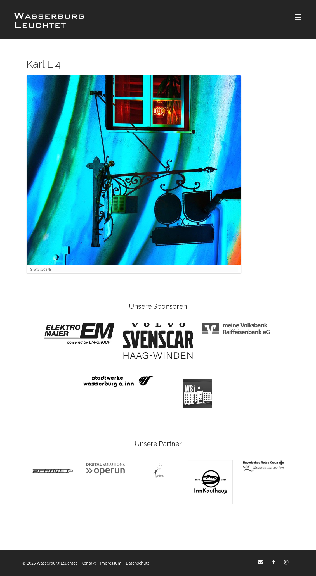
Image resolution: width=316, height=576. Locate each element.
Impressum (110, 563)
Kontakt (88, 563)
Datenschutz (137, 563)
